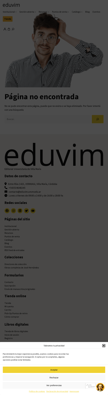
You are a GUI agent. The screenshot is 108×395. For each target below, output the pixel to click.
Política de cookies (37, 391)
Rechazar (54, 377)
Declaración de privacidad (57, 391)
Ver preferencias (54, 385)
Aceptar (54, 370)
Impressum (74, 391)
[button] (103, 345)
